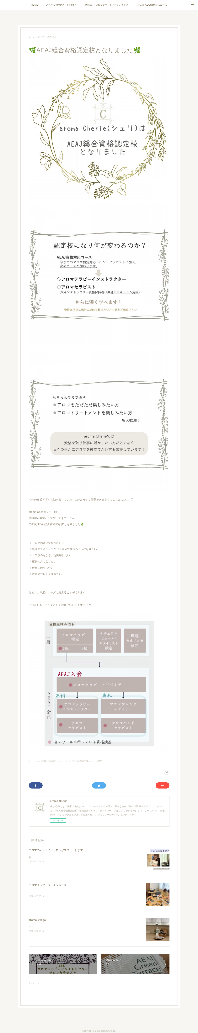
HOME (34, 4)
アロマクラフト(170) (66, 761)
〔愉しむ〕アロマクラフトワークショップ (106, 4)
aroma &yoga (37, 919)
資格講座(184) (82, 761)
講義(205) (52, 761)
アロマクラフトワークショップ (48, 885)
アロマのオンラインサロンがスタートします (56, 850)
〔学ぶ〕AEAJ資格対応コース (151, 4)
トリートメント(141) (38, 761)
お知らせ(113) (96, 761)
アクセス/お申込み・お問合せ (61, 4)
